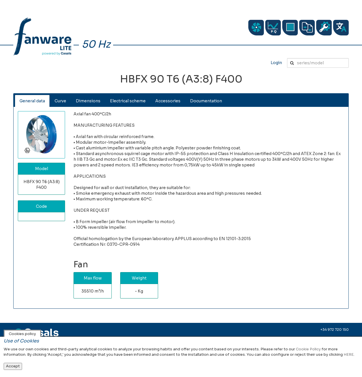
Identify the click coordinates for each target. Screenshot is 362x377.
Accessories (167, 100)
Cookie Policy (308, 349)
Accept (13, 366)
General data (32, 100)
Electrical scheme (128, 100)
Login (276, 62)
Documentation (206, 100)
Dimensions (88, 100)
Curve (60, 100)
